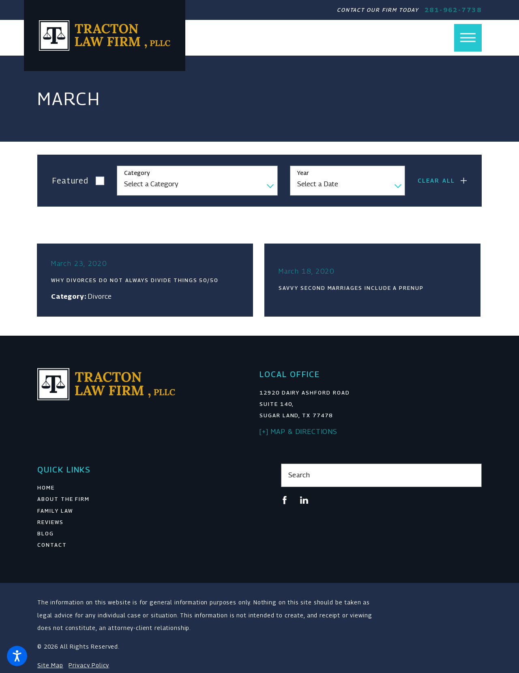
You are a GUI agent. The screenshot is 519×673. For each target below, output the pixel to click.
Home (46, 488)
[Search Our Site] (471, 476)
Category (137, 173)
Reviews (50, 523)
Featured (70, 180)
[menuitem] (137, 488)
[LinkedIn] (304, 501)
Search (299, 476)
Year (303, 173)
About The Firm (63, 500)
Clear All (436, 180)
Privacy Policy (89, 666)
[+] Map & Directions (298, 433)
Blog (45, 534)
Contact (52, 546)
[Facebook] (285, 501)
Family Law (55, 512)
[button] (17, 656)
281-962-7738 (453, 10)
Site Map (50, 666)
